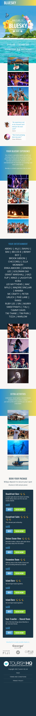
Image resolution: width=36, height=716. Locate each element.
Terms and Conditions (18, 677)
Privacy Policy (18, 681)
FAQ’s (18, 673)
